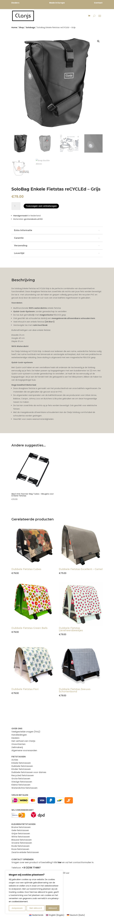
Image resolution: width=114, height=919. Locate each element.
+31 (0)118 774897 (31, 868)
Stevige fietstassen (21, 782)
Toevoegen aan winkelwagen (41, 206)
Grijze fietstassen (20, 834)
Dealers (15, 738)
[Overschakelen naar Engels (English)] (55, 915)
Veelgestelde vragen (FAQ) (25, 732)
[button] (98, 42)
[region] (34, 892)
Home (14, 28)
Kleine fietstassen (20, 785)
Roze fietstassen (20, 849)
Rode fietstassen (20, 846)
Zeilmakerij (17, 747)
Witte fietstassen (20, 837)
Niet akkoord (35, 908)
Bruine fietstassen (21, 827)
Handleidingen (19, 735)
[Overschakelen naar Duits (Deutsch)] (76, 915)
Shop (21, 28)
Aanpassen (17, 908)
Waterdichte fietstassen (24, 788)
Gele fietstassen (20, 831)
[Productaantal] (15, 207)
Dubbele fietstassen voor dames (28, 772)
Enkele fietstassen (21, 763)
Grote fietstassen (20, 779)
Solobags (30, 28)
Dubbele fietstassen (22, 766)
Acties (14, 760)
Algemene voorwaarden (24, 751)
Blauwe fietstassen (21, 840)
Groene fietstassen (21, 843)
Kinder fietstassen (21, 769)
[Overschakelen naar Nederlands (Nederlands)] (36, 915)
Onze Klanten (18, 744)
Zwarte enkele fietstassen (25, 852)
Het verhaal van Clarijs (23, 741)
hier (60, 863)
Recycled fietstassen (22, 776)
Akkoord (52, 908)
